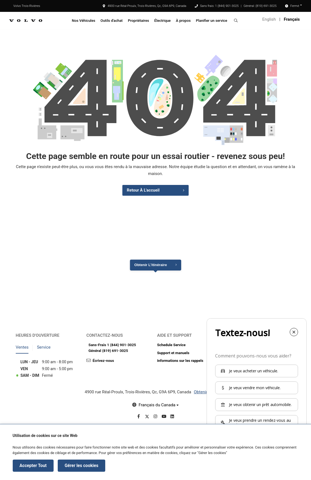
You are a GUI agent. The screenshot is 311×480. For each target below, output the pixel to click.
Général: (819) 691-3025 (260, 6)
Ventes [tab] (22, 348)
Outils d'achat (112, 20)
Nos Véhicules (83, 20)
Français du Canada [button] (157, 405)
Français (292, 19)
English (269, 19)
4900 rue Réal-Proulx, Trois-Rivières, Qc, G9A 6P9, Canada (144, 6)
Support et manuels (173, 353)
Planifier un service (211, 20)
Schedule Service (171, 345)
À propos (183, 20)
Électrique (162, 20)
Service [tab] (44, 348)
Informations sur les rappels (180, 361)
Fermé (294, 6)
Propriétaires (138, 20)
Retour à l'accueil (143, 190)
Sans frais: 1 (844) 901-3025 (219, 6)
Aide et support (174, 335)
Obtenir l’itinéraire (150, 266)
